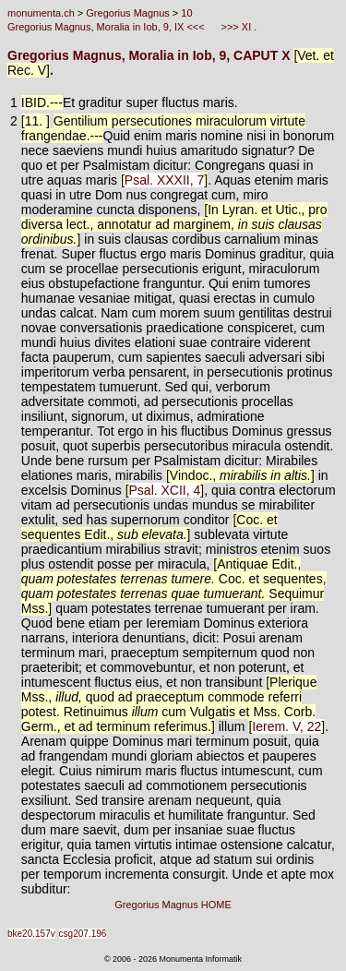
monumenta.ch (41, 12)
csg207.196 (83, 934)
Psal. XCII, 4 (165, 490)
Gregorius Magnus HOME (173, 904)
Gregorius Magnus (128, 12)
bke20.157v (31, 934)
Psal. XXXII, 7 (164, 180)
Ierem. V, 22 (286, 726)
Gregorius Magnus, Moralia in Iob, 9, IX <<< (107, 26)
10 (186, 12)
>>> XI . (237, 26)
